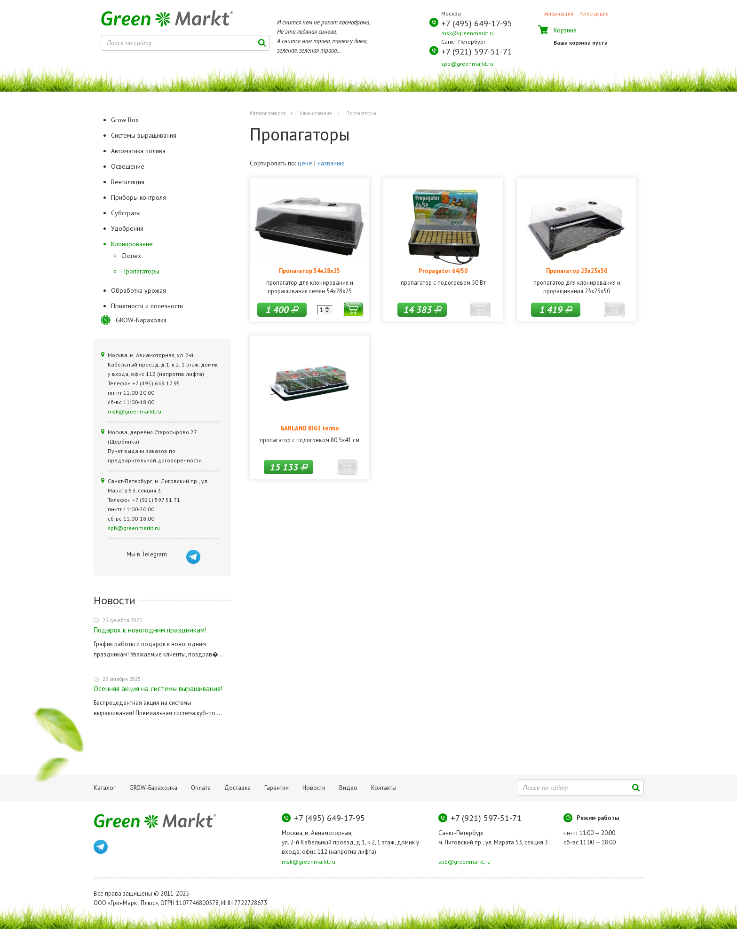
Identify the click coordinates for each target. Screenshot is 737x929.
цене (305, 163)
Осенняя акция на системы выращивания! (158, 688)
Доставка (237, 788)
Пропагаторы (140, 271)
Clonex (131, 255)
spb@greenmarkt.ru (467, 63)
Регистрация (594, 13)
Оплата (201, 788)
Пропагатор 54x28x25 (309, 270)
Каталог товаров (267, 113)
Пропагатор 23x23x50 (576, 270)
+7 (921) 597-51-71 (476, 51)
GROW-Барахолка (141, 320)
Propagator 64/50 (443, 270)
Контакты (383, 788)
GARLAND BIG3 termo (309, 428)
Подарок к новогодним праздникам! (150, 629)
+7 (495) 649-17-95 (476, 23)
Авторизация (558, 13)
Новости (313, 788)
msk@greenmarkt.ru (468, 33)
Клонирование (316, 113)
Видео (348, 788)
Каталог (105, 788)
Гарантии (276, 788)
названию (331, 163)
